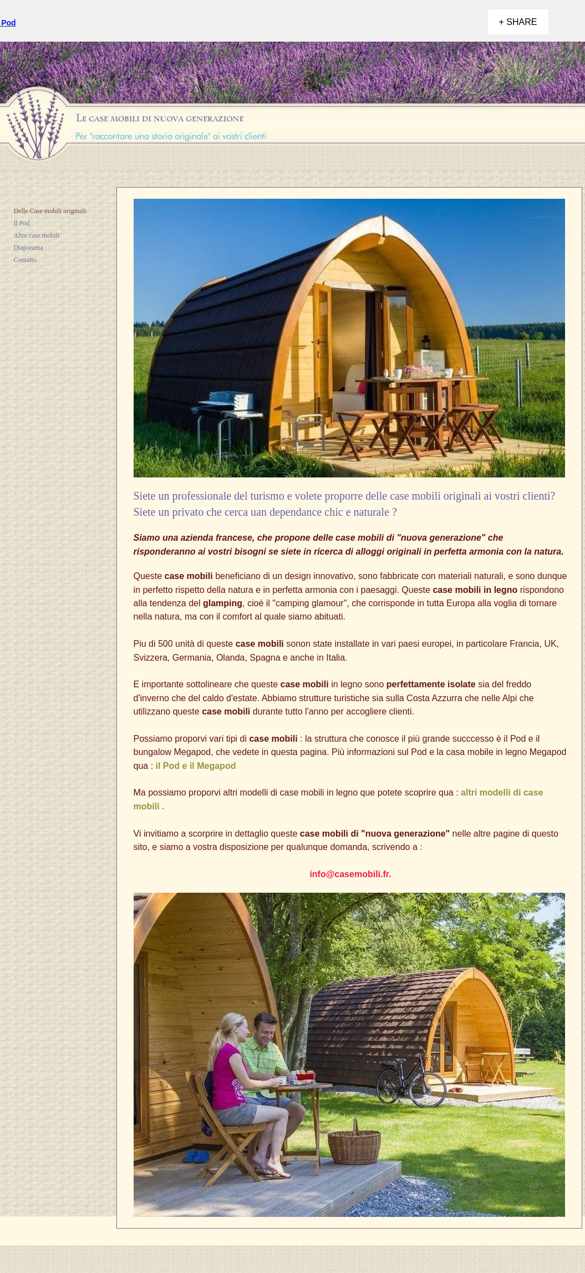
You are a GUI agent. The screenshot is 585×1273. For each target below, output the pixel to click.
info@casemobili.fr (349, 874)
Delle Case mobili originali (50, 211)
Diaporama (28, 247)
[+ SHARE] (518, 21)
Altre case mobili (37, 235)
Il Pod (22, 223)
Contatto (25, 260)
